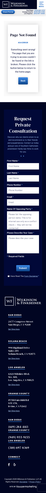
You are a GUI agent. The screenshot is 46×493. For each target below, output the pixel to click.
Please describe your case (20, 233)
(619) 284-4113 (39, 10)
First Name (13, 161)
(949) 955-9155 (39, 12)
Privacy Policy (35, 482)
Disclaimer (23, 482)
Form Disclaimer (31, 276)
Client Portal (8, 12)
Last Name (13, 173)
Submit (23, 268)
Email (10, 197)
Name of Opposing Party (20, 209)
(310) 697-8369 (39, 13)
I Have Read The (24, 276)
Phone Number (15, 185)
